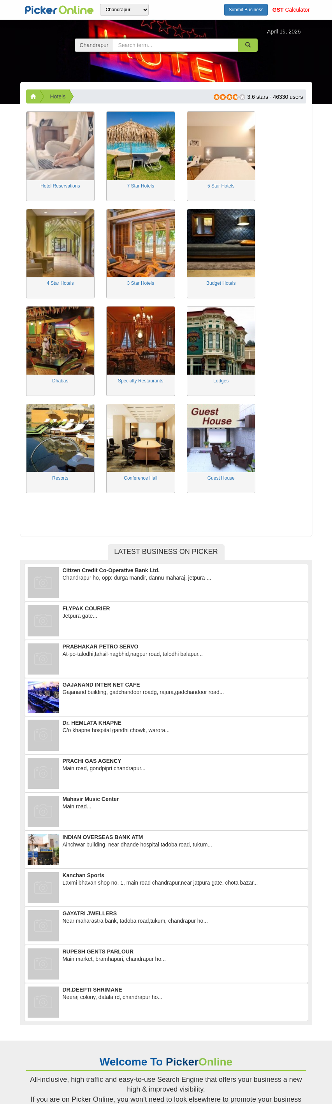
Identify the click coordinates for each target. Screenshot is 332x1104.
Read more (166, 1003)
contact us (40, 1062)
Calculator (291, 10)
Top (316, 1094)
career (85, 1054)
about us (59, 1054)
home (33, 1054)
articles (110, 1054)
